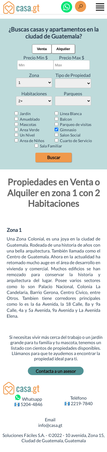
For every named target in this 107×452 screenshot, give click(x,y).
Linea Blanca (68, 113)
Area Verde (26, 129)
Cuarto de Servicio (73, 140)
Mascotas (25, 124)
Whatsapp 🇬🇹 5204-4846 (28, 400)
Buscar (53, 157)
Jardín (22, 113)
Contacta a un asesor (56, 371)
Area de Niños (29, 140)
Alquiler (63, 49)
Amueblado (27, 119)
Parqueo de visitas (73, 124)
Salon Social (68, 135)
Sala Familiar (48, 146)
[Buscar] (80, 6)
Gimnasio (65, 129)
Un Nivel (24, 135)
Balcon (63, 119)
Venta (42, 49)
